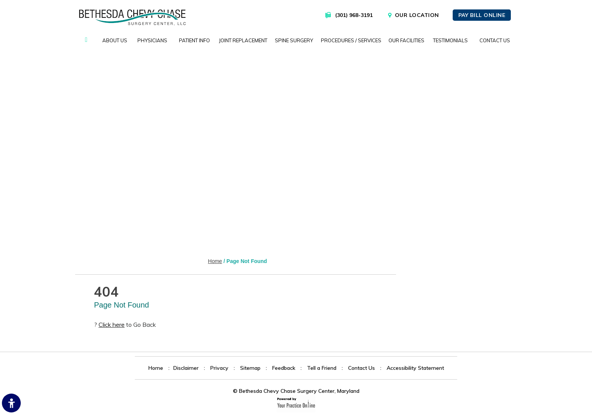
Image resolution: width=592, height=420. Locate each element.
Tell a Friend (321, 368)
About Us (114, 40)
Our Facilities (406, 40)
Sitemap (250, 368)
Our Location (417, 15)
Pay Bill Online (482, 15)
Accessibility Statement (415, 368)
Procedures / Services (351, 40)
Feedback (283, 368)
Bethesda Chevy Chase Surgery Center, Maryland (299, 391)
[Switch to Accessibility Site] (11, 403)
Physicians (152, 40)
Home (86, 40)
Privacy (219, 368)
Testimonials (450, 40)
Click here (112, 324)
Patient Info (194, 40)
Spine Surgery (294, 40)
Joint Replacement (243, 40)
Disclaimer (186, 368)
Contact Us (494, 40)
